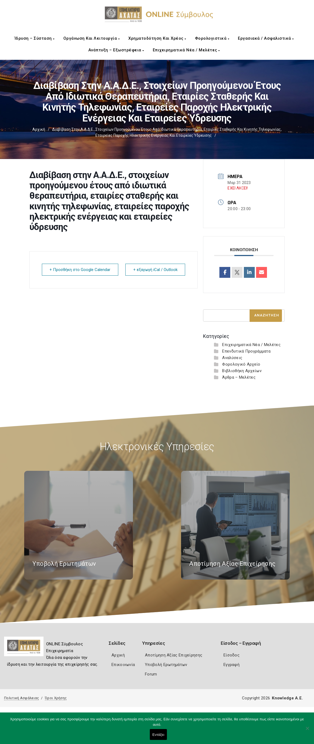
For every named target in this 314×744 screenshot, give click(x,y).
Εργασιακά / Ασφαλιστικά (266, 38)
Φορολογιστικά (212, 38)
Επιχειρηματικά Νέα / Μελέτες (186, 50)
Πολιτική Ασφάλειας (21, 698)
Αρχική (38, 129)
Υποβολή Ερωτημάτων (166, 664)
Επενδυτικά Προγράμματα (246, 351)
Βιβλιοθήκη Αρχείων (241, 370)
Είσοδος (231, 655)
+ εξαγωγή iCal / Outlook (155, 269)
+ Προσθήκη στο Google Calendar (80, 269)
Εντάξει (158, 735)
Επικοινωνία (123, 664)
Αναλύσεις (232, 357)
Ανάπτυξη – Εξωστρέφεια (116, 50)
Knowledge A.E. (287, 698)
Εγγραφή (231, 664)
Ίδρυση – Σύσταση (34, 38)
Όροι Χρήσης (56, 698)
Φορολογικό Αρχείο (241, 364)
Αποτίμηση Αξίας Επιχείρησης (173, 655)
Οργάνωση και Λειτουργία (91, 38)
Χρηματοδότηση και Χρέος (157, 38)
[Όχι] (307, 731)
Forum (151, 674)
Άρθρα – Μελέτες (239, 377)
